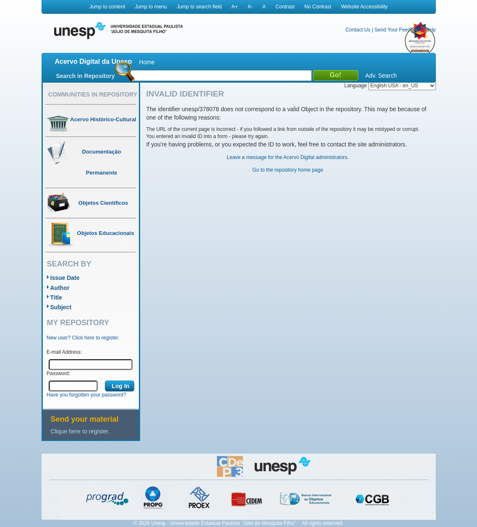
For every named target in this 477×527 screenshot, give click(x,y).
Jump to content (107, 7)
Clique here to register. (80, 431)
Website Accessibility (364, 7)
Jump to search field (199, 7)
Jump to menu (151, 7)
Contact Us (357, 30)
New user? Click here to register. (83, 338)
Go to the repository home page (288, 170)
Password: (58, 373)
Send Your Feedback (398, 30)
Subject (61, 307)
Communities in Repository (92, 94)
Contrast (285, 7)
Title (56, 297)
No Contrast (318, 7)
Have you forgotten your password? (86, 395)
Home (147, 62)
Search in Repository (85, 76)
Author (60, 287)
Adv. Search (381, 75)
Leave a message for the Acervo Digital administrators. (288, 157)
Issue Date (65, 277)
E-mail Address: (64, 352)
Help (430, 30)
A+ (235, 7)
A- (250, 7)
